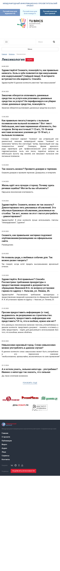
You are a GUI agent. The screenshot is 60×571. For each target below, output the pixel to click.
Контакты (6, 459)
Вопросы (12, 54)
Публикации (7, 441)
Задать (29, 60)
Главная (4, 54)
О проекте (6, 437)
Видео (4, 444)
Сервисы (5, 456)
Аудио (4, 448)
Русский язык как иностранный (50, 12)
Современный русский (30, 33)
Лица (4, 452)
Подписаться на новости (23, 471)
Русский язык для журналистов (10, 12)
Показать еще (30, 383)
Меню (30, 49)
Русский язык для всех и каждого (30, 12)
